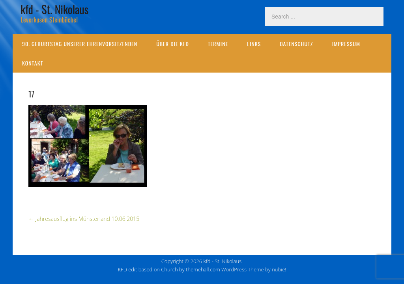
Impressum (346, 43)
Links (254, 43)
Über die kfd (172, 43)
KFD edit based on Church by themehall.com (169, 269)
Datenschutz (296, 43)
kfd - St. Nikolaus (54, 9)
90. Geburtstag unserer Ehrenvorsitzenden (79, 43)
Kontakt (32, 63)
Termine (218, 43)
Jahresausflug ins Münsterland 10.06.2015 (83, 218)
